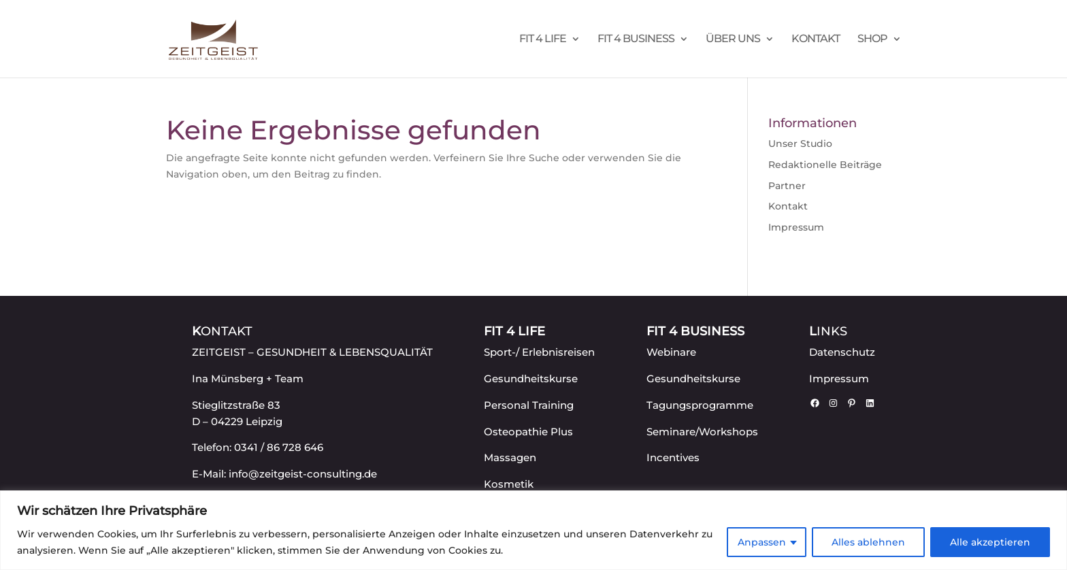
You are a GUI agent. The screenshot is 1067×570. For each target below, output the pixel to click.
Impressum (796, 227)
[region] (533, 530)
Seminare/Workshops (702, 431)
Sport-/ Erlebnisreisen (539, 352)
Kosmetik (509, 483)
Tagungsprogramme (699, 405)
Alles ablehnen (868, 542)
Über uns (733, 39)
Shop (872, 39)
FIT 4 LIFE (542, 39)
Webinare (671, 352)
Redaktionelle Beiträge (825, 164)
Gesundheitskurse (531, 378)
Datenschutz (842, 352)
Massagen (510, 457)
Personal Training (529, 405)
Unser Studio (800, 143)
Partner (787, 186)
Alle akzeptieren (990, 542)
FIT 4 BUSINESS (635, 39)
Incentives (673, 457)
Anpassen (762, 542)
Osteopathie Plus (528, 431)
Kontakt (815, 39)
